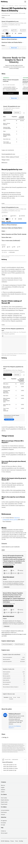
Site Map (21, 841)
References (4, 162)
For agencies (4, 820)
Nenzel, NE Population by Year (10, 764)
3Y (9, 33)
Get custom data (9, 419)
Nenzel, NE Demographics (7, 644)
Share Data (16, 112)
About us (3, 785)
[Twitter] (4, 737)
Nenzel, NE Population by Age (10, 770)
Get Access (10, 93)
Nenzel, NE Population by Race (10, 766)
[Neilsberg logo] (4, 1)
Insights (3, 5)
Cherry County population (7, 657)
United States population (7, 661)
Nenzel (16, 5)
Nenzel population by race (8, 154)
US (7, 5)
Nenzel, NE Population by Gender (11, 768)
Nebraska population (6, 659)
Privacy (12, 841)
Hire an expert (4, 833)
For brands (3, 822)
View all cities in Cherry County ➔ (10, 687)
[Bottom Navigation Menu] (24, 654)
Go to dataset (8, 567)
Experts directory (5, 800)
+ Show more (6, 587)
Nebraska (11, 5)
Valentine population (6, 671)
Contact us (3, 831)
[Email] (8, 737)
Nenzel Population (23, 5)
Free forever (4, 812)
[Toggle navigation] (25, 1)
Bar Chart (14, 29)
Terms (16, 841)
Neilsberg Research (15, 714)
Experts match (4, 802)
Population (6, 697)
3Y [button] (9, 218)
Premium (3, 814)
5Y (12, 33)
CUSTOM (20, 33)
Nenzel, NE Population (19, 644)
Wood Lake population (7, 682)
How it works (4, 797)
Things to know (6, 160)
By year (10, 697)
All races (6, 29)
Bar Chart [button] (13, 215)
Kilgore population (6, 680)
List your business (5, 810)
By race (14, 697)
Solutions (3, 789)
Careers (3, 791)
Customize (23, 29)
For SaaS (3, 824)
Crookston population (6, 678)
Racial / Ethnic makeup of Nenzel (10, 157)
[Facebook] (2, 737)
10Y (15, 33)
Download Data (7, 112)
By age (18, 697)
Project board (4, 804)
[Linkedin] (6, 737)
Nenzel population (6, 684)
